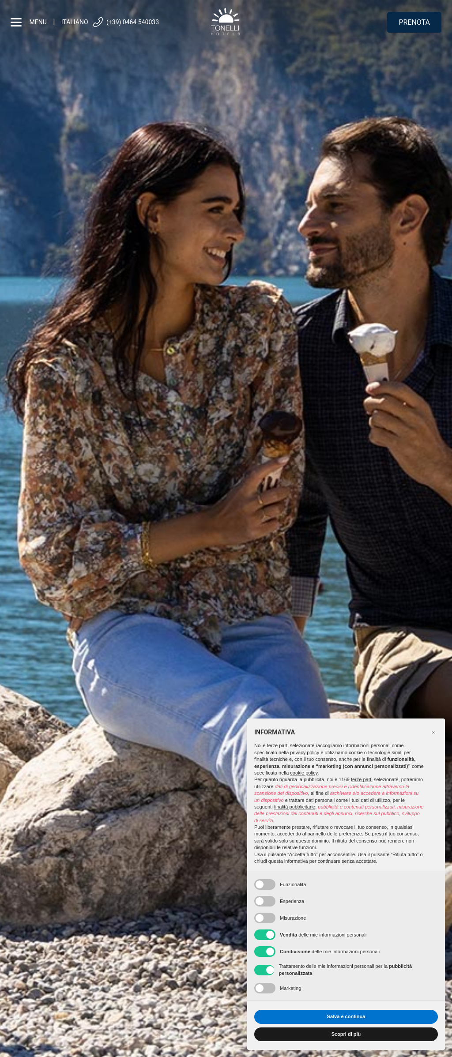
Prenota (414, 22)
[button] (433, 733)
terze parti (362, 779)
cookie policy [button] (303, 772)
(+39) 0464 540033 (125, 22)
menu (29, 22)
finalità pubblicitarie (295, 806)
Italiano (74, 22)
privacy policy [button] (304, 752)
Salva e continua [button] (346, 1016)
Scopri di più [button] (346, 1034)
